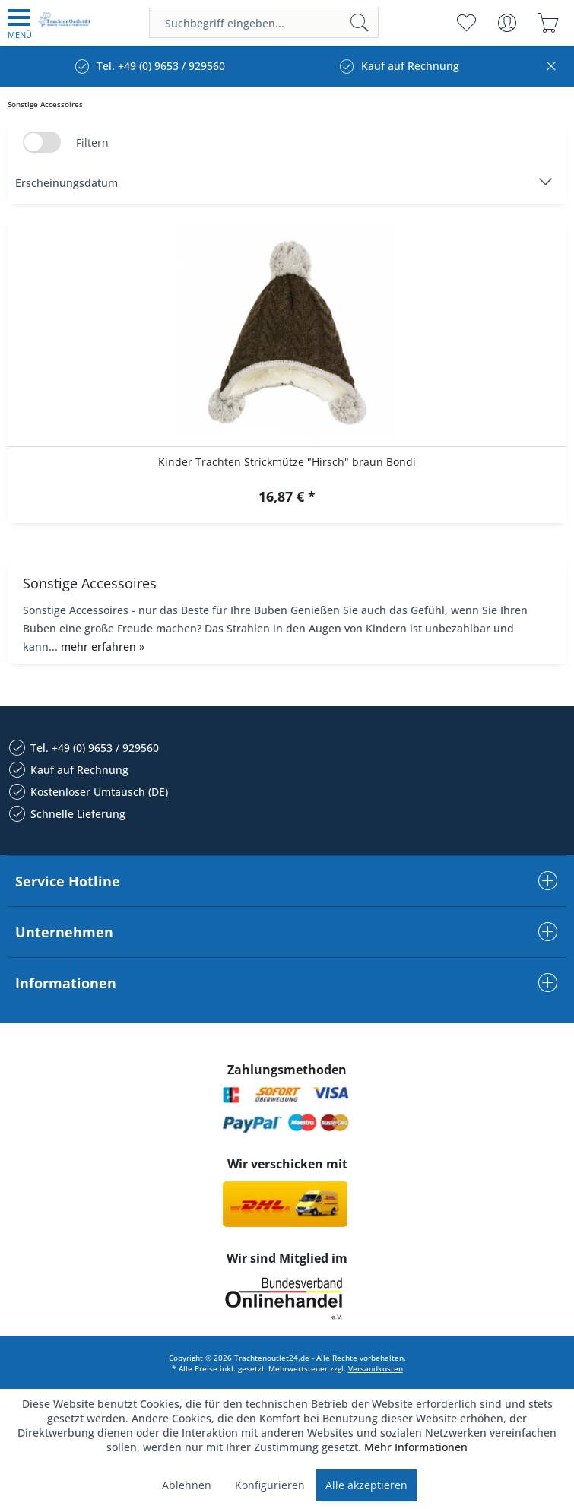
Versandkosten (375, 1368)
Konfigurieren (270, 1485)
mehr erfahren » (102, 646)
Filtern (92, 142)
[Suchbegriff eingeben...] (264, 23)
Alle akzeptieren (366, 1485)
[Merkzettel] (466, 23)
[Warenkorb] (548, 23)
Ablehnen (186, 1485)
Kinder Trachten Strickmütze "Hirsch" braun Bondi (287, 462)
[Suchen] (360, 23)
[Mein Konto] (507, 23)
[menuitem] (20, 23)
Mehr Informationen (416, 1447)
